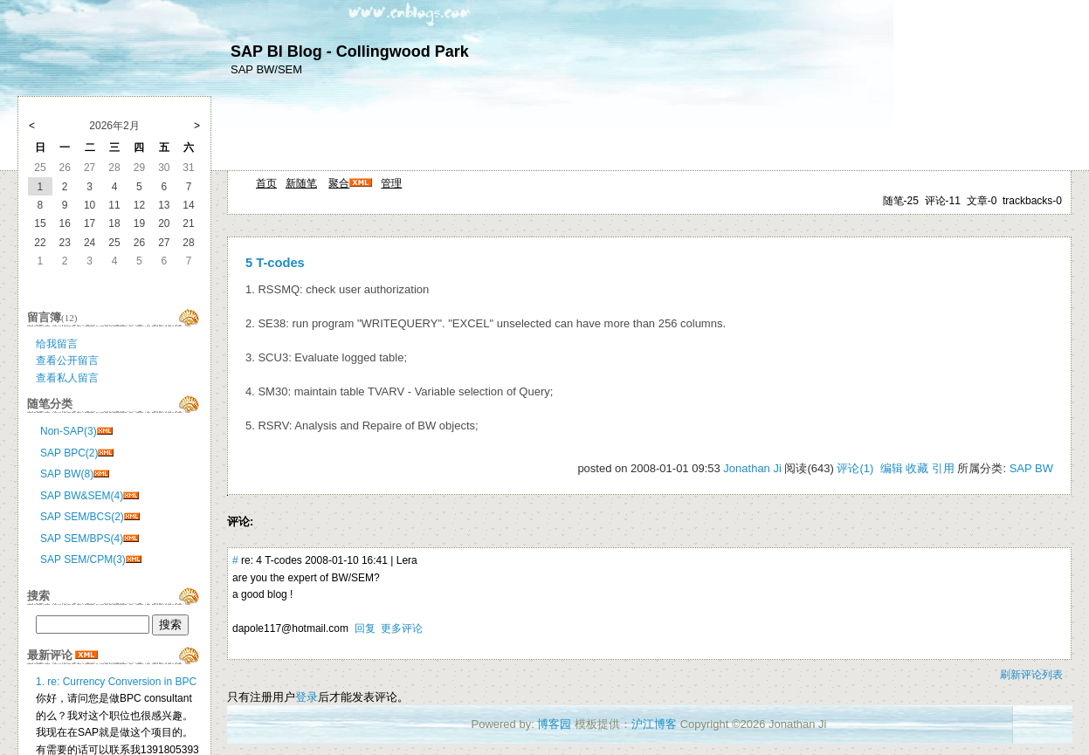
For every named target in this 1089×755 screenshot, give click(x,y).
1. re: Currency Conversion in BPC (116, 682)
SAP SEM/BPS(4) (81, 538)
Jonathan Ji (752, 468)
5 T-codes (275, 263)
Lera (406, 560)
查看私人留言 (67, 378)
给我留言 (57, 344)
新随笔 (301, 183)
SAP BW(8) (66, 474)
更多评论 (402, 628)
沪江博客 (654, 724)
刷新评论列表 (1031, 675)
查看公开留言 (67, 360)
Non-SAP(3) (68, 431)
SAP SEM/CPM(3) (83, 559)
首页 (266, 183)
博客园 (554, 724)
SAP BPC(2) (69, 453)
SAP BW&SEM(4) (81, 496)
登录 (306, 697)
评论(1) (855, 468)
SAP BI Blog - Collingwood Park (350, 51)
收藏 (917, 468)
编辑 (891, 468)
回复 (365, 628)
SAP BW (1031, 468)
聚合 (338, 183)
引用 (943, 468)
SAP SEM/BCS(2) (82, 517)
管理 (391, 183)
